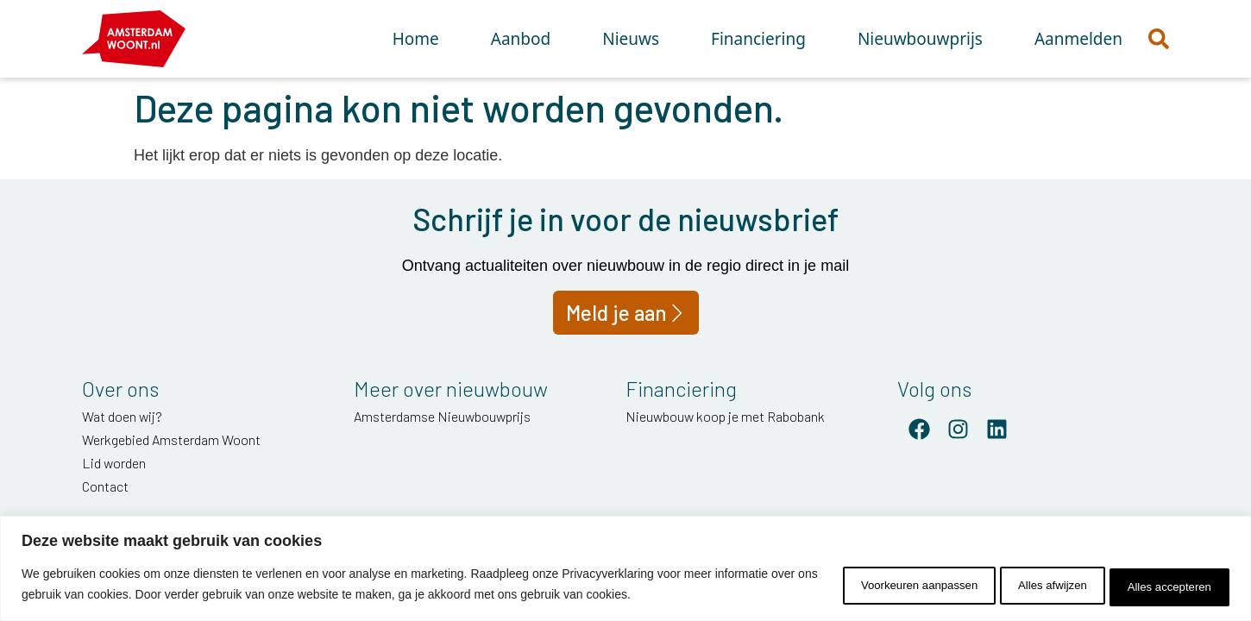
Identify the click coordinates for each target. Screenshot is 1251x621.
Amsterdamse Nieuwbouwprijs (442, 416)
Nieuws (630, 39)
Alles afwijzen (1022, 586)
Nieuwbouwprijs (920, 39)
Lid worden (114, 463)
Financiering (758, 39)
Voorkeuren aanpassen (866, 586)
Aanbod (520, 39)
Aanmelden (1078, 39)
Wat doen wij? (122, 416)
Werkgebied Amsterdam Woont (171, 439)
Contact (105, 486)
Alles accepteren (1159, 586)
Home (416, 39)
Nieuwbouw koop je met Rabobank (725, 416)
